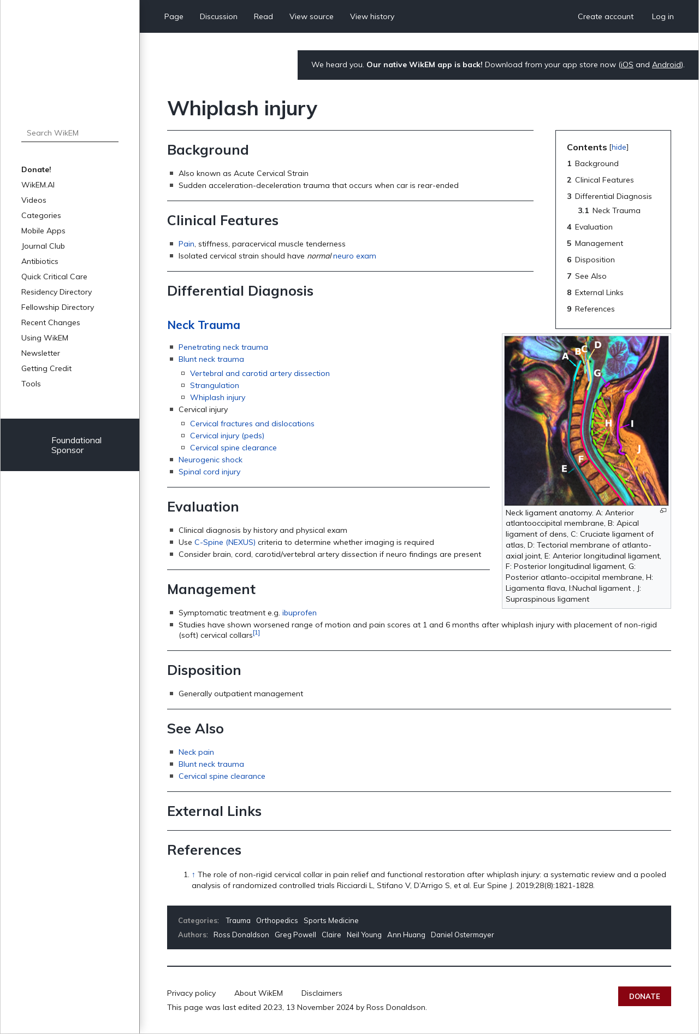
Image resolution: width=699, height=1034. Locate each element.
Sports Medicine (331, 920)
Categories (41, 215)
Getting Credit (46, 368)
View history (372, 16)
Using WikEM (44, 338)
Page (173, 16)
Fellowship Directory (57, 307)
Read (263, 16)
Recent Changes (50, 322)
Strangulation (214, 385)
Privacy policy (191, 993)
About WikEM (258, 993)
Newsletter (40, 353)
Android (666, 64)
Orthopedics (277, 920)
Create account (605, 16)
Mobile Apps (43, 231)
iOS (627, 64)
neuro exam (354, 256)
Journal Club (43, 246)
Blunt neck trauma (211, 359)
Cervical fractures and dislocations (252, 423)
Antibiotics (39, 261)
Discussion (219, 16)
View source (311, 16)
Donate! (36, 169)
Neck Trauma (203, 325)
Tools (31, 384)
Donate (644, 996)
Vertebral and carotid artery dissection (260, 373)
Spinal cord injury (209, 472)
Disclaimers (321, 993)
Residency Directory (56, 292)
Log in (663, 16)
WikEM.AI (38, 185)
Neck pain (196, 752)
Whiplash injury (217, 397)
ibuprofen (299, 613)
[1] (256, 632)
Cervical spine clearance (233, 448)
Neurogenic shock (210, 460)
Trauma (238, 920)
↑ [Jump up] (194, 874)
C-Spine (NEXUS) (225, 542)
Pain (186, 244)
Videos (33, 200)
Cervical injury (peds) (227, 435)
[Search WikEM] (70, 133)
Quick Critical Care (54, 276)
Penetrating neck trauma (223, 347)
